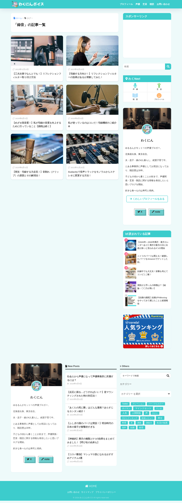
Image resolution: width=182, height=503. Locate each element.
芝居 (145, 4)
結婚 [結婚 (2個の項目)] (132, 427)
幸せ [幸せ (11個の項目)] (160, 418)
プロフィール (126, 4)
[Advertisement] (147, 39)
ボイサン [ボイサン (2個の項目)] (126, 408)
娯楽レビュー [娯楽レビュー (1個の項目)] (147, 418)
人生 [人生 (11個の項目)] (124, 413)
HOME (91, 486)
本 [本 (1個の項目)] (132, 423)
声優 (138, 4)
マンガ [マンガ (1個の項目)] (159, 408)
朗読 (152, 4)
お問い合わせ (163, 4)
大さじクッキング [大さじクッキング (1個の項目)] (129, 418)
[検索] (168, 66)
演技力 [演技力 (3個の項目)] (149, 423)
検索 (168, 376)
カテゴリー (125, 384)
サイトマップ (87, 492)
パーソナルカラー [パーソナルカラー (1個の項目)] (156, 404)
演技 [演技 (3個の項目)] (139, 423)
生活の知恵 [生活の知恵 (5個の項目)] (162, 423)
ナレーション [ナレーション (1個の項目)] (138, 404)
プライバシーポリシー (105, 492)
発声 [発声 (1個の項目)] (124, 427)
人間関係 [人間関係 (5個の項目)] (136, 413)
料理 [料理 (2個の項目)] (124, 423)
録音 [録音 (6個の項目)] (141, 427)
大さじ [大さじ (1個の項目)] (155, 413)
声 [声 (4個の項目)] (146, 413)
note (156, 211)
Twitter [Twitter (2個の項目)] (125, 404)
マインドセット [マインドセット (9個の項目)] (143, 408)
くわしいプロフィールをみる (147, 199)
